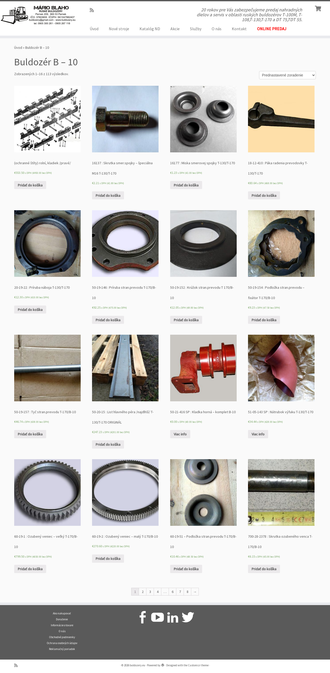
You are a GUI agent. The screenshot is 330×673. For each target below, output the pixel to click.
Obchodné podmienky (62, 637)
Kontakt (239, 28)
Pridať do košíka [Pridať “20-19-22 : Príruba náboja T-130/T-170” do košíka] (30, 309)
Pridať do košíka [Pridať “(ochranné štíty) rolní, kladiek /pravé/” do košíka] (30, 185)
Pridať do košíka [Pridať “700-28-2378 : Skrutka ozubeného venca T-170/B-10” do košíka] (264, 569)
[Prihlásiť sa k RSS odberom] (93, 10)
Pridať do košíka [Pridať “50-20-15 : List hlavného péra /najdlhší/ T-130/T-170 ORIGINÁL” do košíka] (108, 444)
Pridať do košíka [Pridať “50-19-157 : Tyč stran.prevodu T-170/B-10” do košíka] (30, 434)
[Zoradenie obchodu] (287, 75)
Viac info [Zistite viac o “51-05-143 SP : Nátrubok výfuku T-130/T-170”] (258, 434)
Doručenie (62, 619)
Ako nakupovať (62, 613)
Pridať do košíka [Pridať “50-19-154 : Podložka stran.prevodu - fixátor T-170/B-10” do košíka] (264, 320)
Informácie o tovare (62, 625)
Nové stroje (119, 28)
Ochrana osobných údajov (62, 643)
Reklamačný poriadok (62, 649)
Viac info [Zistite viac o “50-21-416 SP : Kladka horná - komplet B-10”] (180, 434)
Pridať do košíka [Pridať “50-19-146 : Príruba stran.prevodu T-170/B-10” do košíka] (108, 320)
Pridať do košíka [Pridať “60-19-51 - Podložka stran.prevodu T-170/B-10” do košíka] (186, 569)
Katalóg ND (149, 28)
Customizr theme (198, 665)
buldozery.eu (137, 665)
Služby (195, 28)
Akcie (175, 28)
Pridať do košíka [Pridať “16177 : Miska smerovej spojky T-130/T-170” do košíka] (186, 185)
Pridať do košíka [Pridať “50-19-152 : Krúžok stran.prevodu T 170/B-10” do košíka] (186, 320)
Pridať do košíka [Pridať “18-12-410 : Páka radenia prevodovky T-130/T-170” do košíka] (264, 195)
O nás (216, 28)
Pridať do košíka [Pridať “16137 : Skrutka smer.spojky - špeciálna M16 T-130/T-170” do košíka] (108, 195)
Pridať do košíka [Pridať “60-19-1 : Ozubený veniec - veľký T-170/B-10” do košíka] (30, 569)
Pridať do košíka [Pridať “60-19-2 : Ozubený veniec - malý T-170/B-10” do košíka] (108, 558)
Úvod (94, 28)
